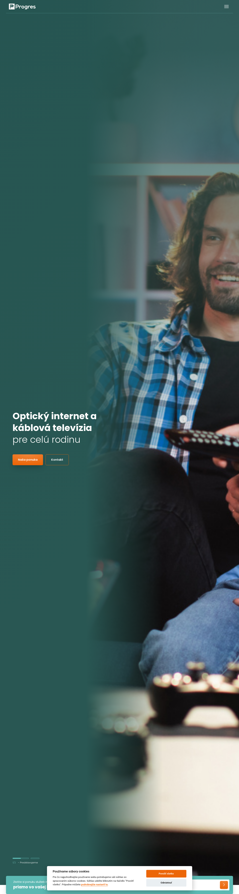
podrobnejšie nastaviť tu (94, 884)
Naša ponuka (28, 460)
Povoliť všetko (166, 873)
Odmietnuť (166, 882)
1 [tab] (21, 858)
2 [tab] (35, 858)
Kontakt (57, 460)
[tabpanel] (119, 442)
